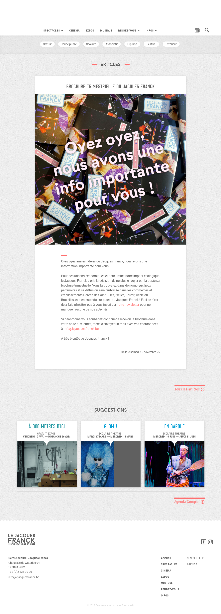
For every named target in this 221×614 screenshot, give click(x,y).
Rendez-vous (170, 589)
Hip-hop (132, 44)
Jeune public (69, 44)
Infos (165, 595)
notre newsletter (128, 304)
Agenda (192, 564)
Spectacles (169, 564)
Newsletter (195, 558)
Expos (90, 30)
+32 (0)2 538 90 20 (20, 572)
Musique (106, 30)
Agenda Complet (189, 501)
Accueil (166, 558)
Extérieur (171, 44)
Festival (151, 44)
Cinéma (74, 30)
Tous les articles (189, 389)
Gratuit (47, 44)
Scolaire (91, 44)
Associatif (111, 44)
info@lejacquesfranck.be (81, 328)
